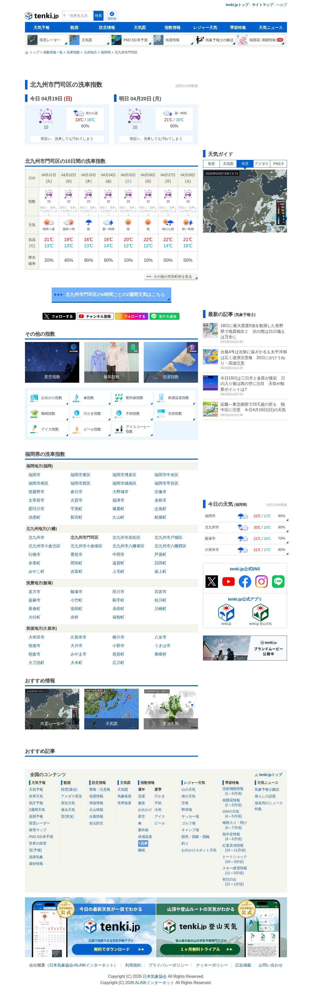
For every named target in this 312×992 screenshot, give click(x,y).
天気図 (140, 27)
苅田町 (160, 563)
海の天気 (189, 796)
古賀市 (76, 500)
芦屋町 (160, 554)
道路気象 (36, 857)
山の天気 (189, 789)
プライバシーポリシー (168, 965)
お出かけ (145, 810)
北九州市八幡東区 (128, 546)
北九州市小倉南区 (86, 546)
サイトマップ (262, 5)
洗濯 (141, 796)
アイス (159, 816)
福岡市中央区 (166, 475)
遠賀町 (118, 563)
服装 (141, 803)
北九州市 (36, 537)
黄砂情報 (36, 864)
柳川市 (118, 637)
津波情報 (96, 803)
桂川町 (160, 600)
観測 (74, 27)
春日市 (76, 492)
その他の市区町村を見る (173, 277)
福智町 (118, 617)
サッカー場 (190, 816)
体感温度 (145, 837)
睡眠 (141, 850)
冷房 (158, 810)
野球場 (187, 810)
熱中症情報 (236, 836)
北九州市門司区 (84, 537)
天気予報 (42, 27)
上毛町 (118, 571)
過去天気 (68, 810)
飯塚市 (76, 592)
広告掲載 (243, 965)
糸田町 (118, 609)
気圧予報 (36, 803)
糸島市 (160, 500)
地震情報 (96, 796)
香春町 (34, 609)
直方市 (34, 592)
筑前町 (118, 654)
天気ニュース (271, 27)
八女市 (160, 637)
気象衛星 (125, 796)
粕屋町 (160, 517)
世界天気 (36, 796)
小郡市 (118, 646)
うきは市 (162, 646)
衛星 (211, 164)
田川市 (118, 592)
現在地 (112, 18)
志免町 (160, 509)
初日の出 (236, 882)
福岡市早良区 (166, 483)
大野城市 (120, 492)
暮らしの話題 (265, 796)
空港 (185, 803)
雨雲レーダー (39, 823)
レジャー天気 (205, 27)
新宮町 (76, 517)
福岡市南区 (38, 483)
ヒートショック (236, 859)
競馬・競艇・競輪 (196, 837)
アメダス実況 (71, 796)
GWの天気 (236, 814)
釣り (185, 843)
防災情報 (107, 27)
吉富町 (76, 571)
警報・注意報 (99, 789)
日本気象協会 (61, 965)
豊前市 (76, 554)
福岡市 (34, 475)
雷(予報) (35, 850)
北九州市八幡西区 (170, 546)
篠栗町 (118, 509)
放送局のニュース (269, 803)
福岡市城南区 (124, 483)
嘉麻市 (34, 600)
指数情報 (172, 27)
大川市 (76, 646)
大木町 (76, 663)
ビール (159, 823)
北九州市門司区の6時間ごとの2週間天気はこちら (115, 294)
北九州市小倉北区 (44, 546)
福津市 (118, 500)
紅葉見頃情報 (236, 848)
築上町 (160, 571)
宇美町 (76, 509)
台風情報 (96, 816)
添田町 (76, 609)
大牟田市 (36, 637)
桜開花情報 (236, 802)
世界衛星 (125, 803)
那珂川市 (36, 509)
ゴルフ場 (189, 823)
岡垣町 (76, 563)
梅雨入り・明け (236, 825)
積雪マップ (37, 830)
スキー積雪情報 (236, 870)
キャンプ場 (190, 830)
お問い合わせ (271, 965)
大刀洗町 (36, 663)
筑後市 (34, 646)
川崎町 (160, 609)
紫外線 (143, 830)
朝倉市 (34, 654)
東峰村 (160, 654)
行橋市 (34, 554)
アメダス (262, 164)
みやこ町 (36, 571)
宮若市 (160, 592)
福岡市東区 (80, 475)
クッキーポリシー (212, 965)
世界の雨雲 (37, 843)
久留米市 (78, 637)
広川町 (118, 663)
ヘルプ (281, 5)
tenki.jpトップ (237, 5)
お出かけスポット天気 (199, 850)
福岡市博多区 (124, 475)
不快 (158, 803)
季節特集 (238, 27)
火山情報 (96, 810)
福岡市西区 (80, 483)
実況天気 (68, 803)
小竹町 (76, 600)
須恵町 (34, 517)
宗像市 (160, 492)
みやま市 (78, 654)
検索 (98, 15)
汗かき (159, 796)
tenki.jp (42, 17)
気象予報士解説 (267, 789)
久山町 (118, 517)
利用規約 (133, 965)
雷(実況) (67, 816)
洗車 (144, 843)
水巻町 (34, 563)
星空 (141, 816)
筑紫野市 (36, 492)
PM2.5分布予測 (41, 837)
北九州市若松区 (126, 537)
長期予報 (36, 816)
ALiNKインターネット (94, 965)
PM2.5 (279, 164)
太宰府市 (36, 500)
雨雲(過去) (69, 789)
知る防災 (96, 823)
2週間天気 (37, 810)
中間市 (118, 554)
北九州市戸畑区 (168, 537)
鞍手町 (118, 600)
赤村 (74, 617)
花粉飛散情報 (236, 791)
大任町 (34, 617)
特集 (258, 809)
